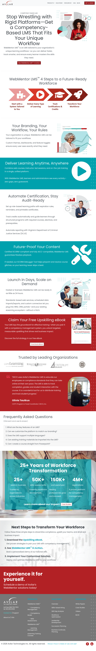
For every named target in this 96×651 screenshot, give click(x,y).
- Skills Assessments (32, 620)
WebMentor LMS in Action (27, 548)
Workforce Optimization (56, 616)
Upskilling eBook (32, 539)
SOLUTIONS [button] (59, 3)
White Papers (80, 604)
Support (16, 613)
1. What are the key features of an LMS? (23, 427)
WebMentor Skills (34, 604)
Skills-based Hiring (58, 608)
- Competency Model (34, 614)
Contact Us (8, 613)
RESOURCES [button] (67, 3)
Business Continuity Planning (58, 631)
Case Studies (66, 504)
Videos (78, 611)
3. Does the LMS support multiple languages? (25, 435)
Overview (55, 604)
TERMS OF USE (64, 644)
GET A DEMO (89, 3)
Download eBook (37, 344)
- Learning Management (32, 629)
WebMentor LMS (34, 624)
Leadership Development (56, 622)
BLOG (78, 3)
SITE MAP (74, 644)
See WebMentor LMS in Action (29, 63)
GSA (74, 3)
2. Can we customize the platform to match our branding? (31, 431)
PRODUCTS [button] (50, 3)
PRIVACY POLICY (53, 644)
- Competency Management (34, 609)
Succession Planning (59, 626)
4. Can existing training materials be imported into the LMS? (32, 440)
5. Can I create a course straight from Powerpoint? (28, 444)
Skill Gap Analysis (58, 611)
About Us (7, 617)
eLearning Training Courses (34, 635)
